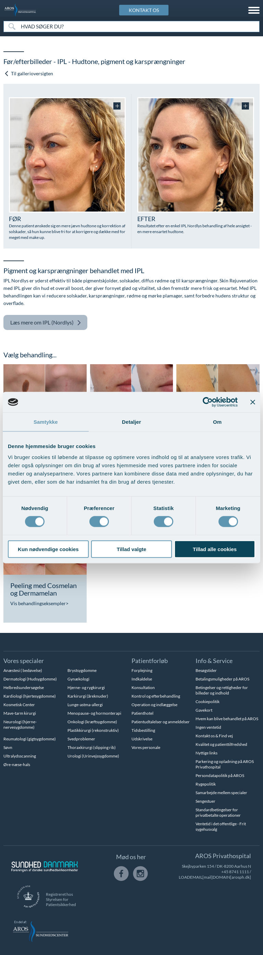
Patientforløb (150, 660)
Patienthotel (142, 713)
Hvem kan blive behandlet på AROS (227, 718)
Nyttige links (206, 752)
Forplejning (142, 670)
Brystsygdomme (82, 670)
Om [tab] (217, 422)
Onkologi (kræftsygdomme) (92, 721)
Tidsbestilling (143, 730)
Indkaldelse (142, 679)
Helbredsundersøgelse (23, 687)
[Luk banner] (252, 402)
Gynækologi (78, 679)
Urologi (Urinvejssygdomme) (93, 756)
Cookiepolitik (208, 701)
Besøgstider (206, 670)
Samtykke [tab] (46, 422)
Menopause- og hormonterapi (94, 713)
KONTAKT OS (144, 10)
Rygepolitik (206, 784)
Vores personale (146, 747)
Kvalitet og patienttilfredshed (221, 744)
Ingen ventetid (208, 727)
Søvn (7, 747)
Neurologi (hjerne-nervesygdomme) (20, 724)
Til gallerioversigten (28, 73)
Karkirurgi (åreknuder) (87, 696)
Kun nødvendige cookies (48, 549)
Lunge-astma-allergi (85, 704)
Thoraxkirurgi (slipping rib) (91, 747)
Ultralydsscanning (19, 756)
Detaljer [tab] (131, 422)
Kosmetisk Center (19, 704)
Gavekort (204, 710)
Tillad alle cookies (215, 549)
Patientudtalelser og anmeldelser (161, 721)
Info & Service (214, 660)
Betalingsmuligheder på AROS (222, 679)
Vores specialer (23, 660)
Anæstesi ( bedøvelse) (22, 670)
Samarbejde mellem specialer (221, 792)
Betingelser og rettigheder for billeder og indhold (222, 690)
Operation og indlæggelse (154, 704)
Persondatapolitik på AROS (220, 775)
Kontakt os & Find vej (214, 735)
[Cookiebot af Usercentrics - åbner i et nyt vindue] (208, 402)
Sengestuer (205, 801)
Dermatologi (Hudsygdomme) (30, 679)
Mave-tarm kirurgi (19, 713)
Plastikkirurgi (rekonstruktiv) (93, 730)
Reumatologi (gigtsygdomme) (29, 738)
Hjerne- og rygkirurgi (86, 687)
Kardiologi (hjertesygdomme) (29, 696)
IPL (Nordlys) (45, 322)
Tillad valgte (131, 549)
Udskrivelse (142, 738)
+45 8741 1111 (235, 871)
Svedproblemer (81, 738)
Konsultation (143, 687)
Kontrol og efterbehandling (156, 696)
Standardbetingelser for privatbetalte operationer (218, 812)
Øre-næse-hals (16, 764)
